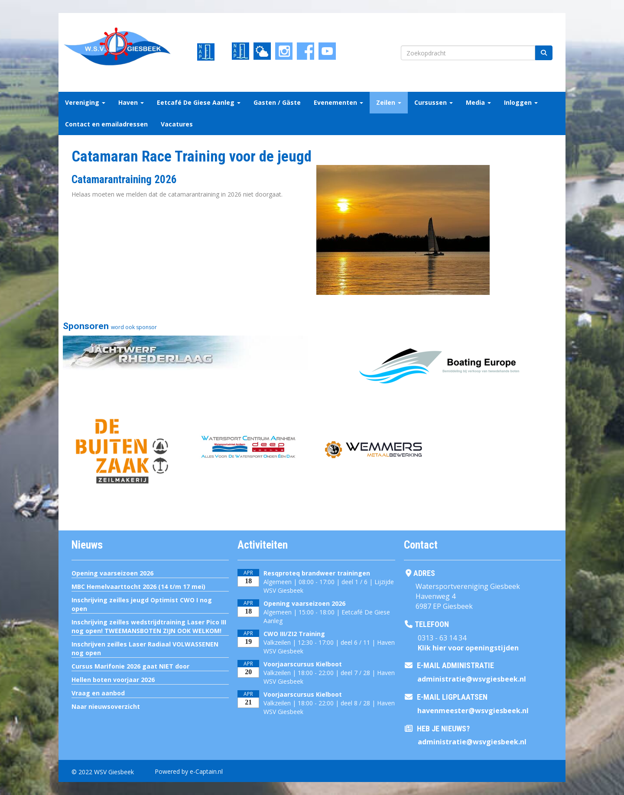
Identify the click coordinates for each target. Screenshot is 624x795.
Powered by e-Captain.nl (189, 771)
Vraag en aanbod (98, 693)
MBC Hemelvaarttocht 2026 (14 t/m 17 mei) (138, 586)
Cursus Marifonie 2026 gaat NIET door (130, 666)
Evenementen (338, 102)
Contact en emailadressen (106, 124)
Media (478, 102)
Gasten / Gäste (277, 102)
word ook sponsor (134, 327)
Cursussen (433, 102)
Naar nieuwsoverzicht (106, 706)
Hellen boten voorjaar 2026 (113, 679)
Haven (131, 102)
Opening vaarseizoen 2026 (112, 573)
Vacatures (177, 124)
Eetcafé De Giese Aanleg (198, 102)
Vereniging (85, 102)
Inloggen (521, 102)
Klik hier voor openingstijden (468, 648)
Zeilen (388, 102)
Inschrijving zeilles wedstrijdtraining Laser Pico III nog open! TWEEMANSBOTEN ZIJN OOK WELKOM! (149, 626)
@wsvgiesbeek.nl (471, 679)
